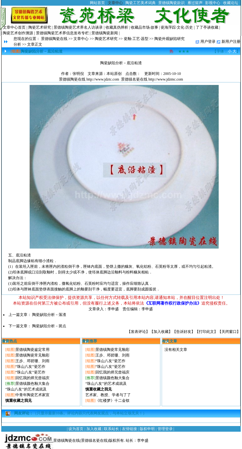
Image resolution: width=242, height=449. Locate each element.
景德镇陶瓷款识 (171, 3)
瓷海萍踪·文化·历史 (177, 27)
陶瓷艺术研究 (39, 27)
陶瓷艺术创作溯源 (18, 33)
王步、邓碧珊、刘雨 (32, 361)
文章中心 (115, 3)
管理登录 (165, 429)
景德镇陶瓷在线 (54, 38)
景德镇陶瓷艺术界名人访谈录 (78, 27)
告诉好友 (183, 331)
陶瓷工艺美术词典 (140, 3)
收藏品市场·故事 (144, 27)
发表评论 (138, 331)
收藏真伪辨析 (117, 27)
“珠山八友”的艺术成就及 (26, 389)
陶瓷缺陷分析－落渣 (49, 314)
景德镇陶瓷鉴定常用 (32, 349)
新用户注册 (231, 41)
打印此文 (206, 331)
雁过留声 (195, 3)
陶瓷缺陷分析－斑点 (49, 326)
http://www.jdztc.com (102, 79)
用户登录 (208, 41)
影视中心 (212, 3)
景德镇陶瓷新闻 (104, 33)
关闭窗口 (229, 331)
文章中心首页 (14, 27)
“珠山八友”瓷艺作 (30, 366)
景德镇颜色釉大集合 (32, 383)
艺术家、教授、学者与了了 (108, 395)
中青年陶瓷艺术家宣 (32, 395)
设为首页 (76, 429)
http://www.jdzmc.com (165, 79)
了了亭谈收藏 (207, 27)
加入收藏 (161, 331)
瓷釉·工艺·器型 (136, 38)
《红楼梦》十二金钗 (112, 400)
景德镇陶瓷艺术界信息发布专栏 (62, 33)
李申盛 (142, 440)
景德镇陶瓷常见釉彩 (32, 355)
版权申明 (147, 429)
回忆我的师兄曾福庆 (32, 378)
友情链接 (129, 429)
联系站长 (111, 429)
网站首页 (97, 3)
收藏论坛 (230, 3)
